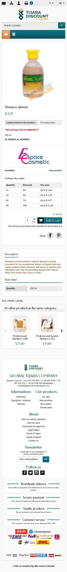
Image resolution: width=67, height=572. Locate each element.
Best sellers (45, 404)
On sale (46, 397)
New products (46, 400)
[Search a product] (30, 25)
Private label (46, 407)
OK (61, 25)
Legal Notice (33, 430)
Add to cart (49, 220)
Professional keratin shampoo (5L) (47, 337)
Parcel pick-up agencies (33, 426)
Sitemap (21, 404)
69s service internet (44, 566)
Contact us (33, 440)
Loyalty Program (33, 437)
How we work (33, 423)
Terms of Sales (33, 433)
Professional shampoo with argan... (20, 338)
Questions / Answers (21, 400)
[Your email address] (30, 459)
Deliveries (21, 397)
